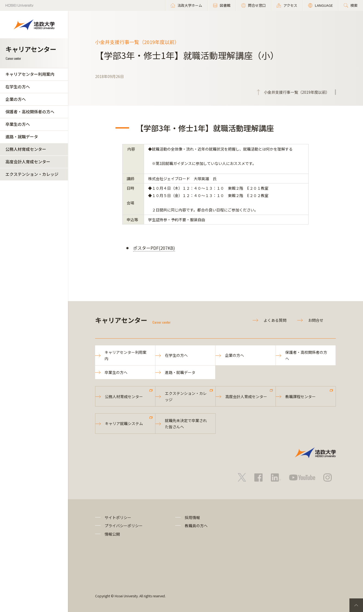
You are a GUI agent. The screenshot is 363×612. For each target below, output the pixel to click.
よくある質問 (275, 320)
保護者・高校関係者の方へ (29, 111)
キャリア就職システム (124, 423)
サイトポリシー (118, 517)
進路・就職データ (21, 136)
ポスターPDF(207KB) (154, 248)
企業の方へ (15, 99)
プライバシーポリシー (124, 525)
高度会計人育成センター (27, 161)
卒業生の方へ (17, 124)
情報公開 (112, 534)
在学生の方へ (17, 86)
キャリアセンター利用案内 (29, 74)
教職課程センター (300, 396)
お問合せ (315, 320)
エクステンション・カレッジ (31, 174)
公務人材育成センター (25, 149)
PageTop (356, 605)
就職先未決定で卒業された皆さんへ (186, 423)
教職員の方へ (196, 525)
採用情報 (192, 517)
